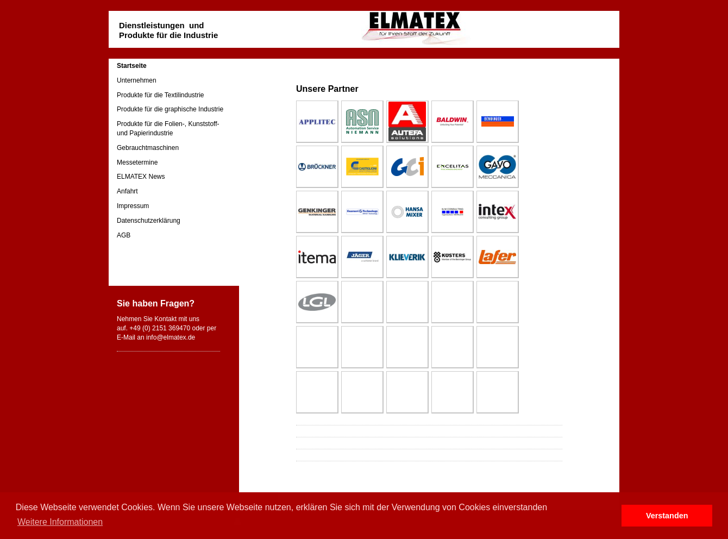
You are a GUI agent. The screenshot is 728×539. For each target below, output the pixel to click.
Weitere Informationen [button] (60, 522)
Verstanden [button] (667, 515)
